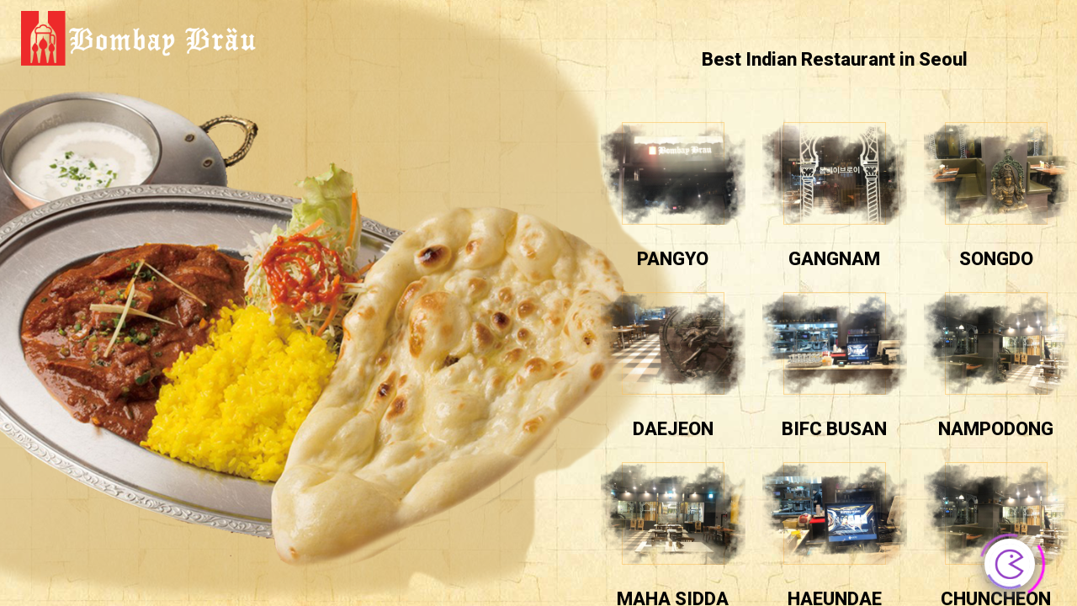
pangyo (672, 258)
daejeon (673, 428)
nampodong (995, 428)
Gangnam (834, 258)
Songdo (996, 258)
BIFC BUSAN (834, 428)
